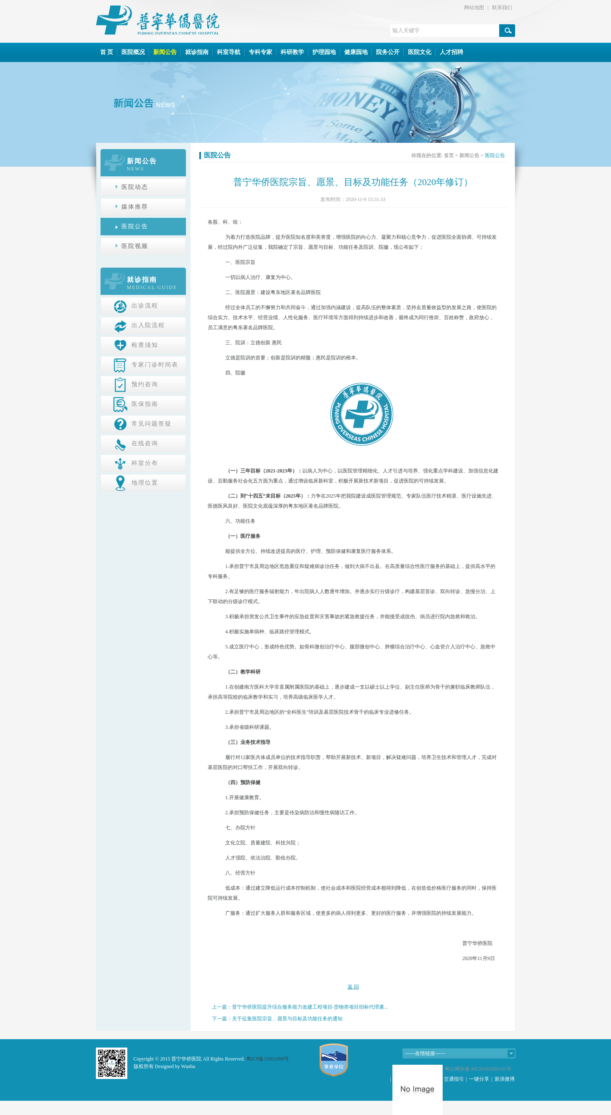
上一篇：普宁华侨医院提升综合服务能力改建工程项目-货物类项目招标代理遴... (300, 1007)
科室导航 (228, 52)
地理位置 (135, 482)
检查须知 (135, 344)
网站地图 (474, 7)
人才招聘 (451, 52)
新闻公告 (165, 52)
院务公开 (388, 52)
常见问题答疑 (142, 423)
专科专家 (260, 52)
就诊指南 (197, 52)
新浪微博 (505, 1079)
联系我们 (502, 7)
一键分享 (479, 1079)
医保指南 (135, 403)
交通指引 (454, 1079)
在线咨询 (135, 443)
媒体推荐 (134, 207)
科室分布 (135, 462)
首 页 (106, 52)
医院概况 (133, 52)
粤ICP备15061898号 (267, 1059)
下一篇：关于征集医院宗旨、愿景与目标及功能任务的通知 (277, 1019)
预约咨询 (135, 384)
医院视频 (134, 246)
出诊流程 (135, 305)
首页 (449, 155)
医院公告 (134, 226)
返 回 (353, 987)
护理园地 (324, 52)
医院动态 (134, 187)
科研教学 (292, 52)
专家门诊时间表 (145, 364)
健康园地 (356, 52)
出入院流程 (139, 325)
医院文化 (419, 52)
